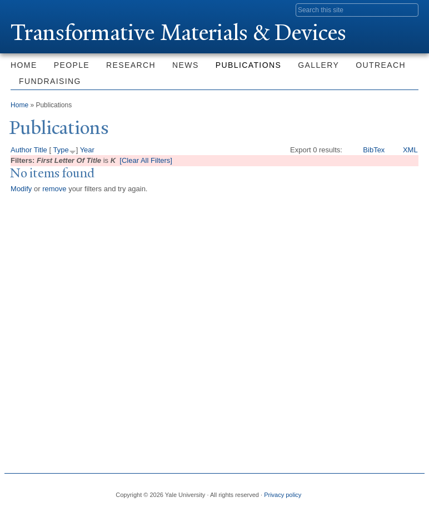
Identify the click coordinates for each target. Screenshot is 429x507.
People (71, 65)
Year (87, 150)
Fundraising (50, 81)
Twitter (351, 490)
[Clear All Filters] (145, 160)
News (185, 65)
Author (21, 150)
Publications (248, 65)
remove (54, 189)
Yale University (42, 9)
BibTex (374, 150)
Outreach (381, 65)
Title (40, 150)
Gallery (318, 65)
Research (131, 65)
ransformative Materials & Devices (178, 32)
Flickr (370, 490)
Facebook (332, 490)
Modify (21, 189)
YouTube (408, 490)
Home (24, 65)
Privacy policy (282, 494)
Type (60, 150)
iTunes (389, 490)
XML (410, 150)
